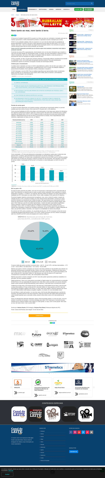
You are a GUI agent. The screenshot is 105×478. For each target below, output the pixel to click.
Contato (42, 457)
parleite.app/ (21, 392)
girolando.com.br (83, 393)
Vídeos (41, 441)
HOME (13, 9)
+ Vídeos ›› (91, 30)
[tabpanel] (52, 22)
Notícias (42, 433)
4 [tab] (55, 28)
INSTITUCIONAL (43, 9)
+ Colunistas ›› (90, 82)
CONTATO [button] (66, 9)
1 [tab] (49, 28)
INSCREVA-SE (73, 451)
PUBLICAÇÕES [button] (22, 9)
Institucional (42, 447)
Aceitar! (97, 474)
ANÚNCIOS (58, 9)
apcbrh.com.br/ (42, 395)
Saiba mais (22, 474)
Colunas (42, 436)
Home (12, 14)
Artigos (17, 14)
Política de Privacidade (44, 460)
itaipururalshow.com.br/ (65, 392)
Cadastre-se (42, 455)
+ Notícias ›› (90, 56)
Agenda (41, 449)
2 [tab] (51, 28)
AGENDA (51, 9)
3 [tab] (53, 28)
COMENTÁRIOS (39, 315)
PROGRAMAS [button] (33, 9)
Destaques (42, 431)
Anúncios (42, 452)
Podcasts (42, 444)
